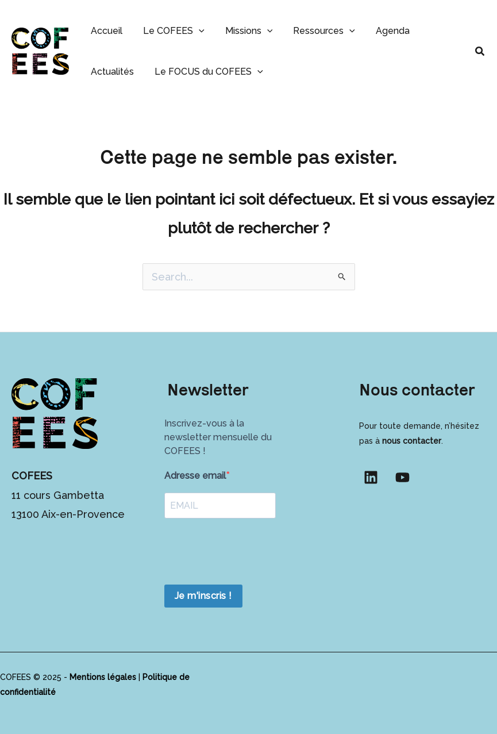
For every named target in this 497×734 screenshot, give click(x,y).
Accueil (105, 30)
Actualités (111, 71)
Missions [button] (243, 30)
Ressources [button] (316, 30)
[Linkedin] (371, 477)
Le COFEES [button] (170, 30)
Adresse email (195, 475)
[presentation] (251, 553)
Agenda (382, 30)
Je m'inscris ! (203, 595)
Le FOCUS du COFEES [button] (205, 71)
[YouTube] (402, 477)
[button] (195, 30)
